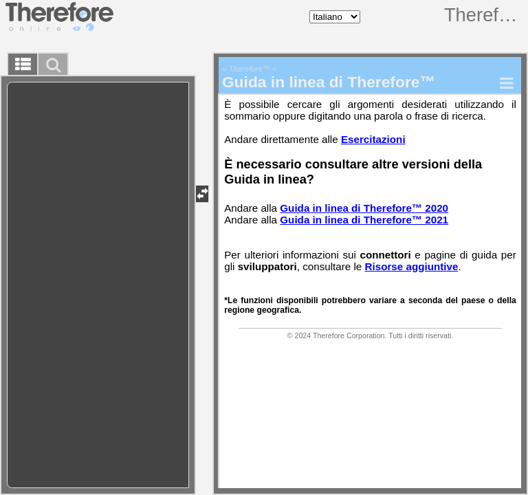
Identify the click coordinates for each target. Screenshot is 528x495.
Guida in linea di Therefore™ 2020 (364, 208)
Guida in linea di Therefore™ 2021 (364, 220)
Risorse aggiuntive (412, 266)
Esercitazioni (373, 139)
